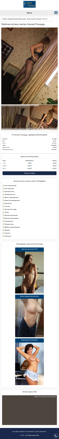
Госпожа (7, 206)
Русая (54, 147)
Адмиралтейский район (37, 135)
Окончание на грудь (11, 209)
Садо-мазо (8, 236)
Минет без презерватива (12, 200)
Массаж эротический (11, 215)
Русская (54, 149)
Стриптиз (7, 233)
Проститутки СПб (33, 435)
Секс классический (10, 185)
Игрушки (7, 230)
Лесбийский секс (10, 194)
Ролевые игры (9, 224)
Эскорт (7, 212)
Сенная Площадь (20, 135)
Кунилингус (8, 203)
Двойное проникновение (12, 227)
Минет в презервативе (11, 197)
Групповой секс (9, 191)
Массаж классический (11, 218)
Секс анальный (9, 188)
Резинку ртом (9, 221)
